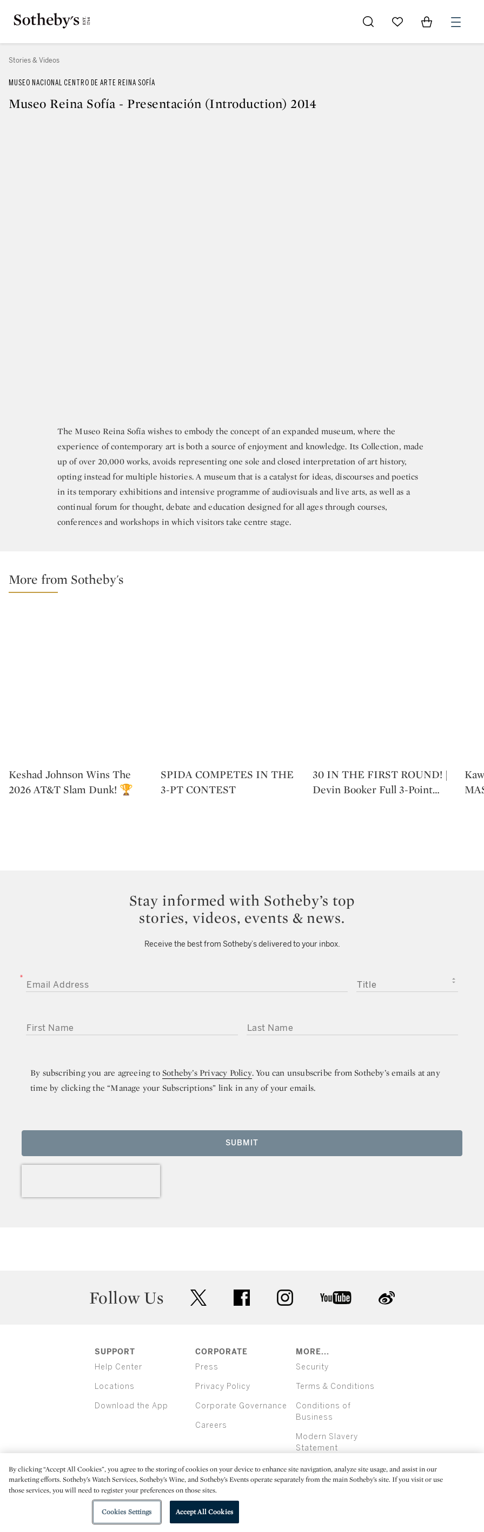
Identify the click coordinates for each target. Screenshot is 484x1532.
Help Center (118, 1367)
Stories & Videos (34, 60)
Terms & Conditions (335, 1386)
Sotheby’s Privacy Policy (207, 1072)
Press (206, 1367)
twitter (198, 1298)
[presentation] (91, 1181)
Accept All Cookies (204, 1511)
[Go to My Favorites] (397, 21)
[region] (242, 1492)
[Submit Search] (368, 21)
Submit (242, 1143)
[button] (246, 582)
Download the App (131, 1405)
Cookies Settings (127, 1511)
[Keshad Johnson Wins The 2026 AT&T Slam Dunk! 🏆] (80, 686)
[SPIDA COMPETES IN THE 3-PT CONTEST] (232, 686)
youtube (336, 1297)
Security (312, 1367)
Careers (211, 1425)
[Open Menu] (455, 22)
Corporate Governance (241, 1405)
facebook (242, 1298)
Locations (115, 1386)
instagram (285, 1298)
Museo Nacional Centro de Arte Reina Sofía (82, 82)
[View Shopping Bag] (426, 21)
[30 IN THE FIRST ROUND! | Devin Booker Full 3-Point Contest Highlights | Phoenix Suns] (384, 686)
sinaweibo (387, 1298)
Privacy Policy (222, 1386)
